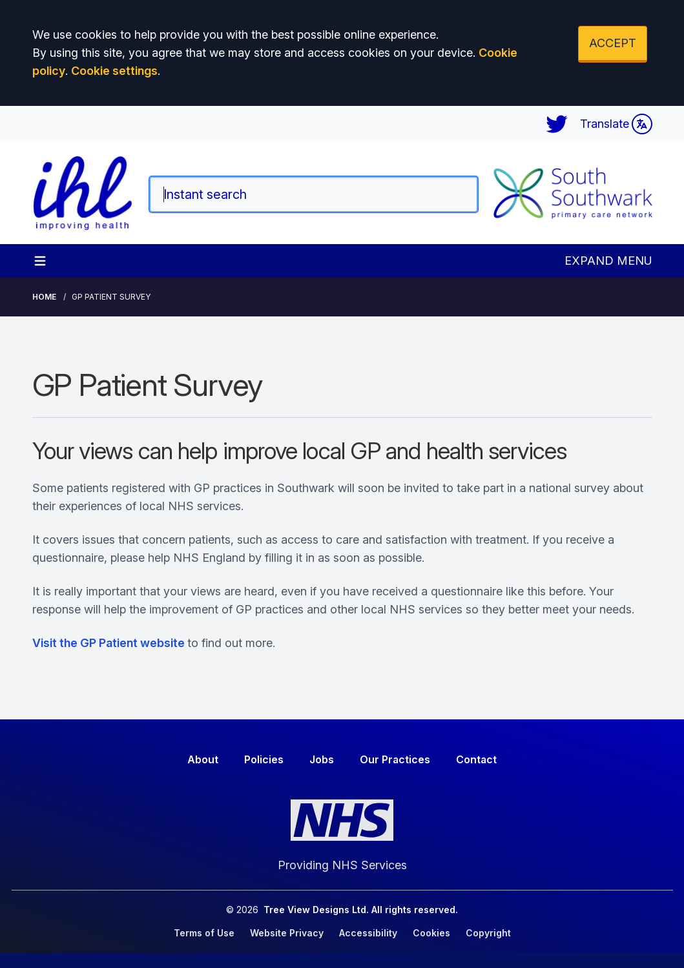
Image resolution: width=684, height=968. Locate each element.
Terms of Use (204, 932)
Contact (476, 759)
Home (44, 297)
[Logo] (83, 193)
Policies (264, 759)
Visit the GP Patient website (108, 643)
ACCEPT (612, 43)
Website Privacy (287, 932)
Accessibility (368, 932)
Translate (616, 124)
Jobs (321, 759)
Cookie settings (114, 70)
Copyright (488, 932)
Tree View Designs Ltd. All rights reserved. (361, 909)
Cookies (431, 932)
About (202, 759)
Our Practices (395, 759)
